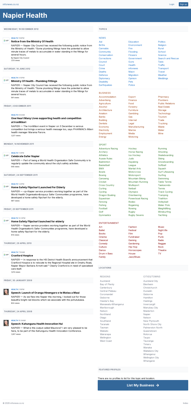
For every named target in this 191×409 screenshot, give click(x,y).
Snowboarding (165, 161)
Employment (105, 133)
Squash (162, 168)
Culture (103, 246)
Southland (105, 321)
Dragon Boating (107, 195)
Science (162, 55)
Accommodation (107, 96)
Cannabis (104, 48)
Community (105, 51)
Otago (103, 317)
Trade (161, 120)
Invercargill (149, 304)
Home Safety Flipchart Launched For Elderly (38, 187)
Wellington (105, 337)
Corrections (105, 58)
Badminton (104, 161)
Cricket (102, 181)
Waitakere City (150, 351)
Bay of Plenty (107, 284)
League (132, 165)
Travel (161, 71)
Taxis (160, 61)
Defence (103, 75)
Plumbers (163, 100)
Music (161, 227)
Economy (104, 126)
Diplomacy (104, 78)
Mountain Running (138, 181)
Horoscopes (135, 250)
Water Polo (164, 205)
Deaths (102, 71)
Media (131, 133)
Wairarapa (105, 334)
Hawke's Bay (107, 301)
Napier (15, 45)
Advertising (105, 100)
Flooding (132, 51)
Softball (162, 165)
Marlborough (107, 307)
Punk (161, 236)
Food (131, 103)
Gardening (133, 243)
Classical (103, 240)
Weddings (163, 78)
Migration (133, 75)
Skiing (161, 158)
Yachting (162, 215)
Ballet (102, 230)
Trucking (162, 123)
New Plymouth (151, 321)
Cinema (103, 236)
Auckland (105, 281)
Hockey (132, 148)
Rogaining (133, 205)
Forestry (132, 106)
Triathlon (163, 198)
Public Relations (166, 103)
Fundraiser (134, 236)
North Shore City (152, 324)
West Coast (106, 341)
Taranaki (104, 324)
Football (103, 208)
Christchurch (150, 287)
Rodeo (131, 201)
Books (102, 233)
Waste (161, 126)
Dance (102, 250)
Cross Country (106, 185)
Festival (132, 230)
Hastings (147, 301)
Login (171, 4)
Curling (102, 188)
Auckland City (150, 281)
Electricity (104, 130)
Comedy (103, 243)
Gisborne (105, 297)
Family (102, 256)
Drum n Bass (106, 253)
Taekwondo (164, 185)
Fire (130, 48)
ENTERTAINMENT (109, 223)
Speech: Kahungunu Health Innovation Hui (37, 323)
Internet (132, 120)
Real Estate (164, 106)
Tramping (163, 195)
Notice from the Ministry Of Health (32, 41)
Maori (131, 71)
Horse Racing (135, 151)
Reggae (162, 243)
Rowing (132, 208)
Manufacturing (136, 126)
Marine (132, 130)
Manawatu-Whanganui (112, 304)
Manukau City (150, 307)
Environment (135, 45)
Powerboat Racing (138, 198)
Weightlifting (164, 208)
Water (161, 130)
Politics (161, 41)
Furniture (133, 110)
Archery (103, 151)
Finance (132, 100)
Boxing (102, 175)
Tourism (162, 116)
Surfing (162, 175)
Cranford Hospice (22, 255)
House (131, 253)
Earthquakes (105, 85)
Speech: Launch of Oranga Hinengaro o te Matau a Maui (45, 292)
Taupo (146, 337)
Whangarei (149, 360)
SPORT (103, 144)
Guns (131, 61)
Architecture (105, 110)
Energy (102, 136)
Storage (162, 110)
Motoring (133, 136)
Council (103, 61)
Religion (162, 45)
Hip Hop (132, 246)
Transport (163, 68)
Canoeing (104, 178)
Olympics (133, 191)
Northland (105, 314)
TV (159, 253)
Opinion (132, 78)
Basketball (104, 165)
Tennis (161, 188)
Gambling (133, 113)
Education (133, 41)
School (162, 51)
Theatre (162, 250)
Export (132, 96)
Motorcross (134, 171)
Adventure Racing (108, 148)
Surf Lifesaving (166, 171)
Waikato (104, 331)
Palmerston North (152, 327)
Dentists (103, 123)
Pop (160, 233)
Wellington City (151, 357)
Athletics (103, 155)
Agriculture (105, 103)
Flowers (132, 55)
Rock (160, 246)
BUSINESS (105, 93)
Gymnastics (105, 215)
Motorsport (134, 175)
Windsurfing (164, 211)
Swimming (163, 178)
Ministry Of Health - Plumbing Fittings (34, 81)
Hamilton (148, 297)
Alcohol (103, 106)
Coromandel (106, 294)
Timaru (147, 344)
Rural (161, 48)
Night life (162, 230)
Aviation (103, 113)
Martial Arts (134, 168)
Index (185, 403)
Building (103, 120)
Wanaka (147, 347)
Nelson (103, 311)
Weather (162, 75)
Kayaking (133, 161)
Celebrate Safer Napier (25, 156)
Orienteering (134, 195)
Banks (102, 116)
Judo (131, 158)
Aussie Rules (105, 158)
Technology (164, 113)
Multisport (133, 185)
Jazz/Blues (134, 256)
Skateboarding (165, 155)
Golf (101, 211)
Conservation (106, 55)
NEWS (102, 37)
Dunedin (147, 291)
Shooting (163, 151)
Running (162, 148)
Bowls (102, 171)
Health (14, 38)
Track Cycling (165, 191)
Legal (131, 123)
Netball (132, 188)
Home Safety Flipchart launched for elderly (37, 221)
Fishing (102, 205)
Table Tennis (165, 181)
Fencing (103, 201)
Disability (103, 81)
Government (135, 58)
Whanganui (149, 354)
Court (102, 65)
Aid (100, 41)
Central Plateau (108, 291)
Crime (102, 68)
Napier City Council (21, 58)
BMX (101, 168)
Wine (160, 133)
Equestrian (104, 198)
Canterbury (106, 287)
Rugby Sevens (136, 215)
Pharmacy (163, 96)
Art (100, 227)
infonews (133, 68)
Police (131, 85)
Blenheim (148, 284)
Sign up (183, 4)
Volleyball (163, 201)
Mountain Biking (136, 178)
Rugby (131, 211)
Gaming (132, 240)
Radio (161, 240)
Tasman (104, 327)
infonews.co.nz (11, 4)
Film (130, 233)
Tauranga (148, 341)
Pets (130, 81)
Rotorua (147, 334)
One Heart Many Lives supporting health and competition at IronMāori (46, 120)
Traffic (161, 65)
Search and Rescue (168, 58)
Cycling (102, 191)
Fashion (132, 227)
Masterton (148, 311)
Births (102, 45)
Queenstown (150, 331)
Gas (130, 116)
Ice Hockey (134, 155)
